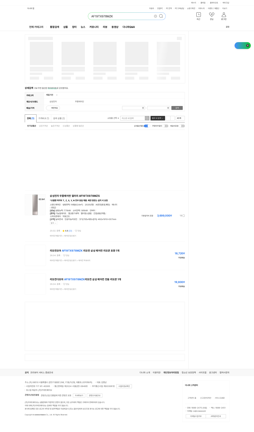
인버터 (92, 210)
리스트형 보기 (168, 118)
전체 (30, 118)
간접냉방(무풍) (99, 213)
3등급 (53, 207)
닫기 (52, 223)
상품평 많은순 (78, 126)
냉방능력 (59, 210)
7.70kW (67, 210)
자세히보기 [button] (79, 395)
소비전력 (76, 210)
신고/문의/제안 (205, 398)
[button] (198, 17)
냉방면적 (66, 204)
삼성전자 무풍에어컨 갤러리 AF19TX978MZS (75, 195)
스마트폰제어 (55, 216)
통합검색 (54, 27)
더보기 (225, 8)
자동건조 (66, 216)
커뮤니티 (201, 8)
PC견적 (169, 8)
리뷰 (105, 27)
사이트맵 (202, 372)
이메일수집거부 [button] (196, 416)
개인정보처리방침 (171, 372)
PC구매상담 (179, 8)
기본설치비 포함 (147, 216)
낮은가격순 (43, 126)
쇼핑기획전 (191, 8)
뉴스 (83, 27)
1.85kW (84, 210)
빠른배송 (54, 108)
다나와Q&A (129, 27)
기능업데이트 (61, 213)
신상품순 (66, 126)
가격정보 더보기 (173, 216)
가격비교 (43, 118)
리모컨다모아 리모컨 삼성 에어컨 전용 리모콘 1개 (85, 279)
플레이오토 (214, 3)
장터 (74, 27)
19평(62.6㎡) (77, 204)
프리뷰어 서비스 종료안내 (41, 372)
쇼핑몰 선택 (113, 118)
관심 (79, 231)
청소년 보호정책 (189, 372)
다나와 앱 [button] (30, 8)
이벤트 (210, 8)
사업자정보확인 (124, 386)
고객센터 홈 (192, 398)
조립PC (160, 8)
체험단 (216, 8)
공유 (225, 26)
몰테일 (203, 3)
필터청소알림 (86, 213)
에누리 (193, 3)
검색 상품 (59, 118)
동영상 (115, 27)
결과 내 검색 (156, 118)
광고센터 (213, 372)
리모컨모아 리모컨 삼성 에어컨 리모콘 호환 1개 (84, 250)
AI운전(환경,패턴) (103, 204)
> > (70, 260)
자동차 (151, 8)
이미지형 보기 (172, 118)
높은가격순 (55, 126)
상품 (65, 27)
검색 (177, 108)
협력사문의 (224, 372)
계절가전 (49, 95)
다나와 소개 (145, 372)
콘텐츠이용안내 (94, 395)
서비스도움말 (220, 398)
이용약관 (157, 372)
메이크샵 (226, 3)
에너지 (114, 204)
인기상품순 (31, 126)
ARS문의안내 (216, 416)
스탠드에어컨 (55, 204)
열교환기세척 (73, 213)
